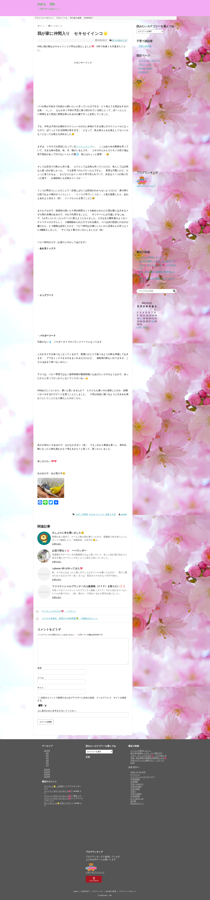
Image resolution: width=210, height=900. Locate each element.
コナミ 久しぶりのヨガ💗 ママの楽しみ (148, 755)
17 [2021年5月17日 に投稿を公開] (141, 318)
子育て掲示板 (145, 46)
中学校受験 (135, 779)
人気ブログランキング (145, 186)
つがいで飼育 (81, 514)
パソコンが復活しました (150, 257)
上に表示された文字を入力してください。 (57, 711)
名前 (39, 668)
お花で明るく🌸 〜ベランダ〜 (69, 550)
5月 (47, 758)
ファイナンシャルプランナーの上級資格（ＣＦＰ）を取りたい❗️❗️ (88, 586)
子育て (133, 791)
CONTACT (88, 18)
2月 (47, 763)
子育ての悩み (136, 794)
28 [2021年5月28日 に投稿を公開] (152, 321)
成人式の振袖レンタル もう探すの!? (157, 261)
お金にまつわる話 (137, 772)
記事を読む (56, 544)
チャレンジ (135, 774)
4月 (47, 760)
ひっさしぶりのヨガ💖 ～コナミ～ (56, 611)
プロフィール (61, 18)
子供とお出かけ (137, 784)
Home (76, 891)
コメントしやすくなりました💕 (57, 791)
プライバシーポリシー (44, 18)
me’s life (46, 4)
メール (40, 678)
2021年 (47, 772)
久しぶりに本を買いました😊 (68, 532)
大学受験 (134, 782)
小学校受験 (135, 796)
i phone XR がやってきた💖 (67, 568)
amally (124, 514)
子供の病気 (135, 789)
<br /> (45, 269)
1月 (47, 765)
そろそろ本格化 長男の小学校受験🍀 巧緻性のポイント (66, 619)
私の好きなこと (137, 803)
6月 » (146, 327)
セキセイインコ (96, 514)
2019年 (47, 777)
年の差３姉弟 (75, 18)
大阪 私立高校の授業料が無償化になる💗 (148, 758)
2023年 (47, 751)
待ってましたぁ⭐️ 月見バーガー (57, 803)
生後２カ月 (110, 514)
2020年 (47, 774)
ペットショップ (84, 146)
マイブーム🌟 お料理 (53, 786)
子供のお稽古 (136, 786)
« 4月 (139, 327)
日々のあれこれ (119, 40)
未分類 (133, 801)
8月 (47, 753)
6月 (47, 755)
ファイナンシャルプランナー (142, 777)
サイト (40, 687)
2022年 (47, 769)
